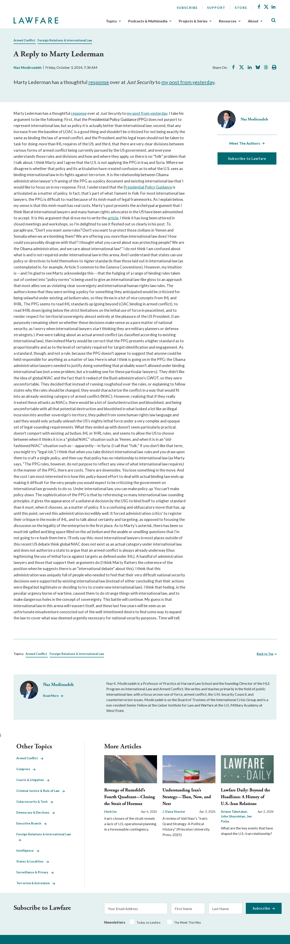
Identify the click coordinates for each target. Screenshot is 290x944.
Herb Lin (110, 811)
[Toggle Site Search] (273, 20)
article (113, 218)
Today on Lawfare (148, 922)
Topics (111, 21)
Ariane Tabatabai (234, 811)
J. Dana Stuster (173, 811)
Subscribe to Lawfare (247, 158)
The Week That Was (187, 922)
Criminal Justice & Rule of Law (40, 791)
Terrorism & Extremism (35, 883)
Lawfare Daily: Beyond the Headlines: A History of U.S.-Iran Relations (245, 797)
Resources (228, 21)
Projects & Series (193, 21)
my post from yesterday (187, 82)
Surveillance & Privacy (35, 872)
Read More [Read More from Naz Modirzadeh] (51, 695)
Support (216, 8)
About (253, 21)
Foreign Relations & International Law (65, 40)
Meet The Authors (244, 143)
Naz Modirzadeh (27, 67)
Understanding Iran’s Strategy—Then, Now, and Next (186, 797)
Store (241, 8)
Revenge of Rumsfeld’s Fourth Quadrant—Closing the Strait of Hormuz (129, 797)
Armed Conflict (24, 40)
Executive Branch (31, 823)
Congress (26, 769)
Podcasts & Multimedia (147, 21)
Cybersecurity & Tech (34, 801)
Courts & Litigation (32, 780)
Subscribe (187, 8)
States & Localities (32, 861)
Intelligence (27, 850)
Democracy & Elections (35, 812)
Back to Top (265, 654)
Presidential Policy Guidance (147, 187)
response (98, 82)
